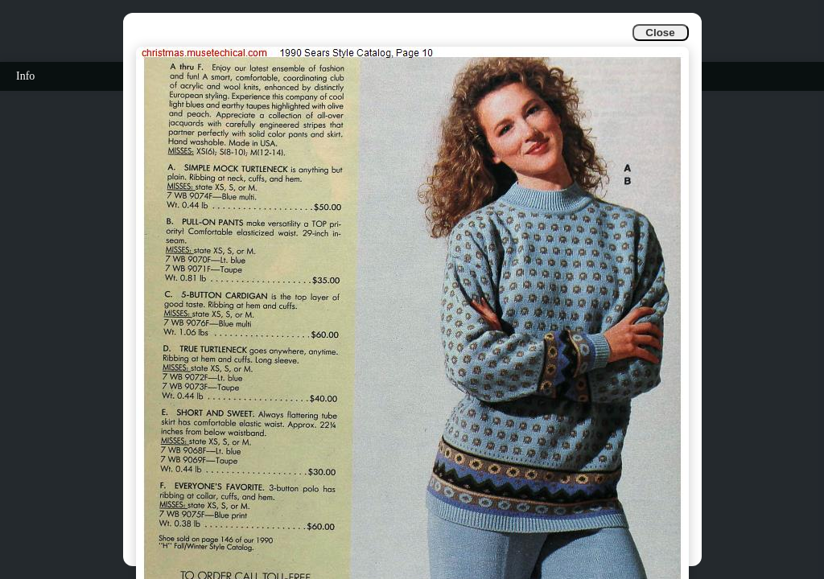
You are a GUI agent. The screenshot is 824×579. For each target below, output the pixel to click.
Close (659, 33)
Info (25, 76)
